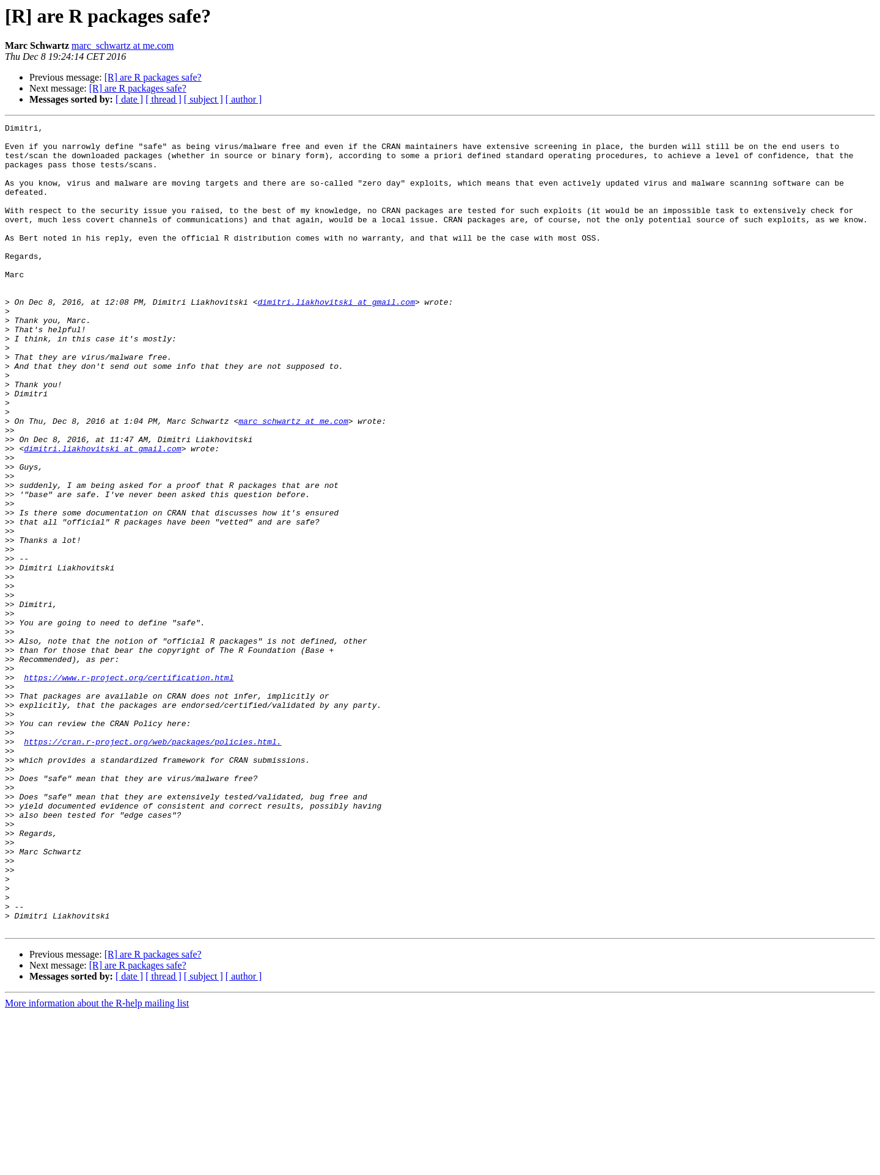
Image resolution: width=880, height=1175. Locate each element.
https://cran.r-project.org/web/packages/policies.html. (152, 865)
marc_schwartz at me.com (123, 45)
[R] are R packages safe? (153, 77)
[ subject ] (203, 99)
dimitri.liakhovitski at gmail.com (335, 338)
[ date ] (129, 99)
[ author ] (244, 99)
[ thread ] (163, 99)
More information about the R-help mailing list (97, 1164)
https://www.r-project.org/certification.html (128, 789)
